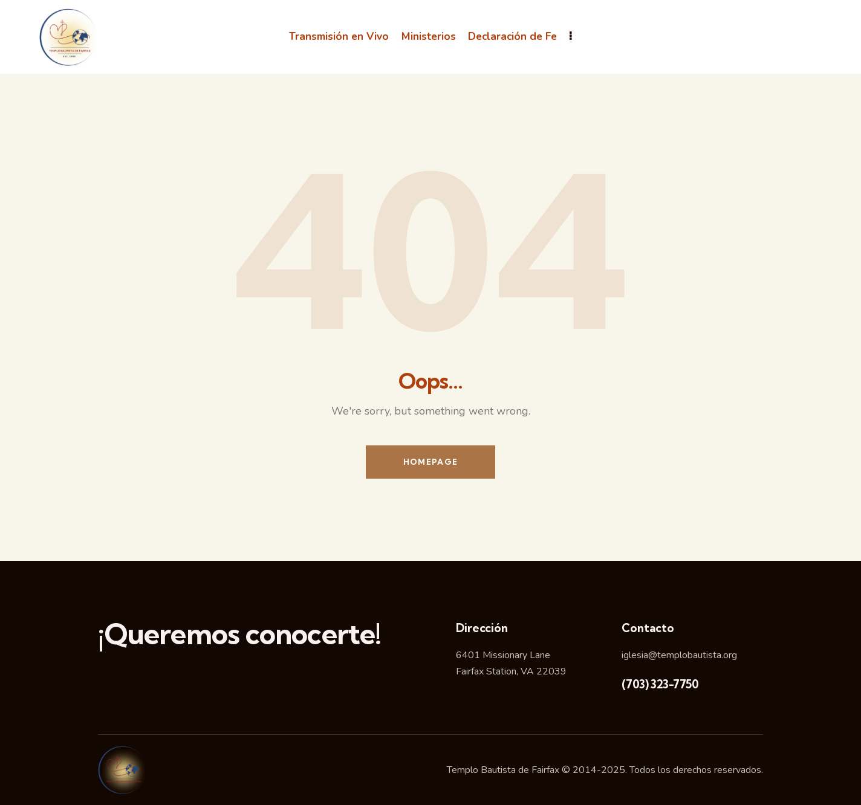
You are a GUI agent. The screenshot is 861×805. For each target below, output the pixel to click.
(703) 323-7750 (660, 684)
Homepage (430, 462)
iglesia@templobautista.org (679, 655)
